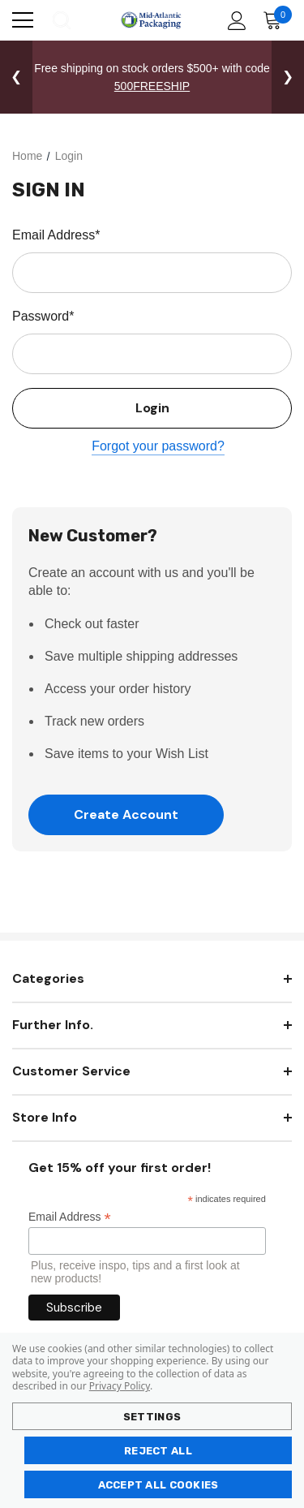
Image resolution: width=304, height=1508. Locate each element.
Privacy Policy (119, 1386)
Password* (43, 316)
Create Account (126, 814)
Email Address (69, 1217)
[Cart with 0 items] (276, 20)
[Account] (233, 20)
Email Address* (56, 235)
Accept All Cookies (158, 1485)
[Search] (60, 20)
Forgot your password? (158, 446)
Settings (152, 1417)
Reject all (158, 1451)
